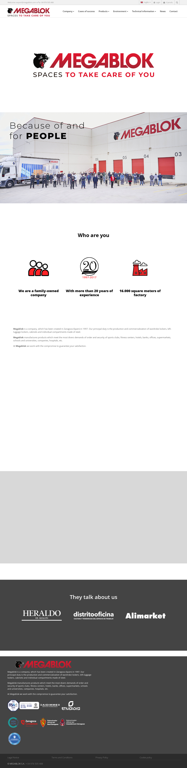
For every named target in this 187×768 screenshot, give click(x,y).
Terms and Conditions (62, 757)
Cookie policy (146, 757)
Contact (174, 11)
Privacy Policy (102, 757)
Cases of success (86, 11)
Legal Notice (13, 757)
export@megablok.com (26, 2)
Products (104, 11)
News (163, 11)
